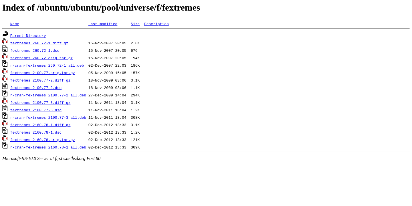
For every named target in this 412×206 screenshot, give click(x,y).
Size (135, 23)
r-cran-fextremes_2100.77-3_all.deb (48, 117)
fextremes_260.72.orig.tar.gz (41, 57)
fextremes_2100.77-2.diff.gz (40, 80)
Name (14, 23)
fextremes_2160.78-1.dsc (36, 132)
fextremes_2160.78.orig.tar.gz (42, 139)
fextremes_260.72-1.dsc (35, 50)
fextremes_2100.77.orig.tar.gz (42, 72)
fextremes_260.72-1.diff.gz (39, 42)
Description (156, 23)
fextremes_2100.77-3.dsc (36, 109)
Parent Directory (28, 35)
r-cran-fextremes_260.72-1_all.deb (47, 65)
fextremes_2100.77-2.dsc (36, 87)
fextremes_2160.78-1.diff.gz (40, 124)
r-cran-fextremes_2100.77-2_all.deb (48, 95)
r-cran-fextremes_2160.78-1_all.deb (48, 147)
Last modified (102, 23)
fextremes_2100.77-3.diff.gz (40, 102)
